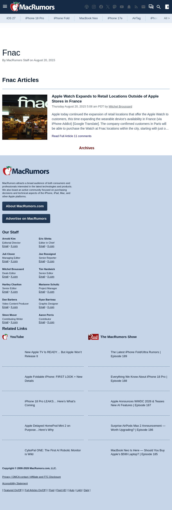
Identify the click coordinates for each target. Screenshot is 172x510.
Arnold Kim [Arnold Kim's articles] (9, 238)
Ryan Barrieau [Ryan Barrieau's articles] (47, 299)
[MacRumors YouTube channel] (122, 7)
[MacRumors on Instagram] (94, 7)
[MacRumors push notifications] (129, 7)
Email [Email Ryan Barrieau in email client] (42, 307)
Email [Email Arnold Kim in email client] (5, 246)
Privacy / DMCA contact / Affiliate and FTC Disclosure (31, 476)
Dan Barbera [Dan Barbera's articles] (9, 299)
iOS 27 (11, 18)
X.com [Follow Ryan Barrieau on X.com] (50, 307)
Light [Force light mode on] (79, 490)
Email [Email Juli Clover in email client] (5, 261)
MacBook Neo (88, 18)
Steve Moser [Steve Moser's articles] (9, 315)
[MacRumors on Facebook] (101, 7)
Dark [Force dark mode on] (86, 490)
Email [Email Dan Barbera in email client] (5, 307)
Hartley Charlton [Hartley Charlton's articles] (12, 284)
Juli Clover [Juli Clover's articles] (8, 254)
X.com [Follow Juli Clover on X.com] (14, 261)
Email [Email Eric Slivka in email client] (42, 246)
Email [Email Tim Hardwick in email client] (42, 276)
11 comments (82, 136)
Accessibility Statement (15, 483)
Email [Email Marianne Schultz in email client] (42, 291)
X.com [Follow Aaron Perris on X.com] (50, 322)
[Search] (160, 7)
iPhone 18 (157, 18)
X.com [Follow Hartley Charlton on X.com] (14, 291)
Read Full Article (62, 136)
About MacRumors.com (25, 206)
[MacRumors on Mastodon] (114, 7)
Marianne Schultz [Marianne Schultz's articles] (49, 284)
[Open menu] (5, 7)
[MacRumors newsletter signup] (143, 7)
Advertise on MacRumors (26, 218)
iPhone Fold (61, 18)
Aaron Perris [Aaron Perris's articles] (46, 315)
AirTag (136, 18)
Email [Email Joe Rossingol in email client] (42, 261)
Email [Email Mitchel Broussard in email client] (5, 276)
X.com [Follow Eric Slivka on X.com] (50, 246)
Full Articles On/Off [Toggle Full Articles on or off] (35, 490)
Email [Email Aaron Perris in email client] (42, 322)
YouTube (17, 337)
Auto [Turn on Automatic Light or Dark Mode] (72, 490)
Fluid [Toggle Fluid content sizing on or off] (51, 490)
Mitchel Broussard (120, 106)
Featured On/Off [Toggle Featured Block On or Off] (12, 490)
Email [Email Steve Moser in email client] (5, 322)
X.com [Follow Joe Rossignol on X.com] (50, 261)
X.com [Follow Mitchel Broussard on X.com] (14, 276)
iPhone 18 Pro (34, 18)
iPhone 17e (115, 18)
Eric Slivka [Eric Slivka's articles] (45, 238)
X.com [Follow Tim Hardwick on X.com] (50, 276)
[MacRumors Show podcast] (86, 7)
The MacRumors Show (118, 337)
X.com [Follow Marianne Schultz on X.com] (50, 291)
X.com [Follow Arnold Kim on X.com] (14, 246)
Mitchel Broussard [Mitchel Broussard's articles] (13, 269)
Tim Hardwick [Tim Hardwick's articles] (47, 269)
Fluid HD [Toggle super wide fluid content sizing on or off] (61, 490)
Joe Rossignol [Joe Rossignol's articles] (47, 254)
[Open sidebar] (167, 7)
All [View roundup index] (167, 18)
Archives (86, 148)
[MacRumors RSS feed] (136, 7)
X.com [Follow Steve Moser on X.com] (14, 322)
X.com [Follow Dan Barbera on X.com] (14, 307)
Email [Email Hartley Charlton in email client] (5, 291)
